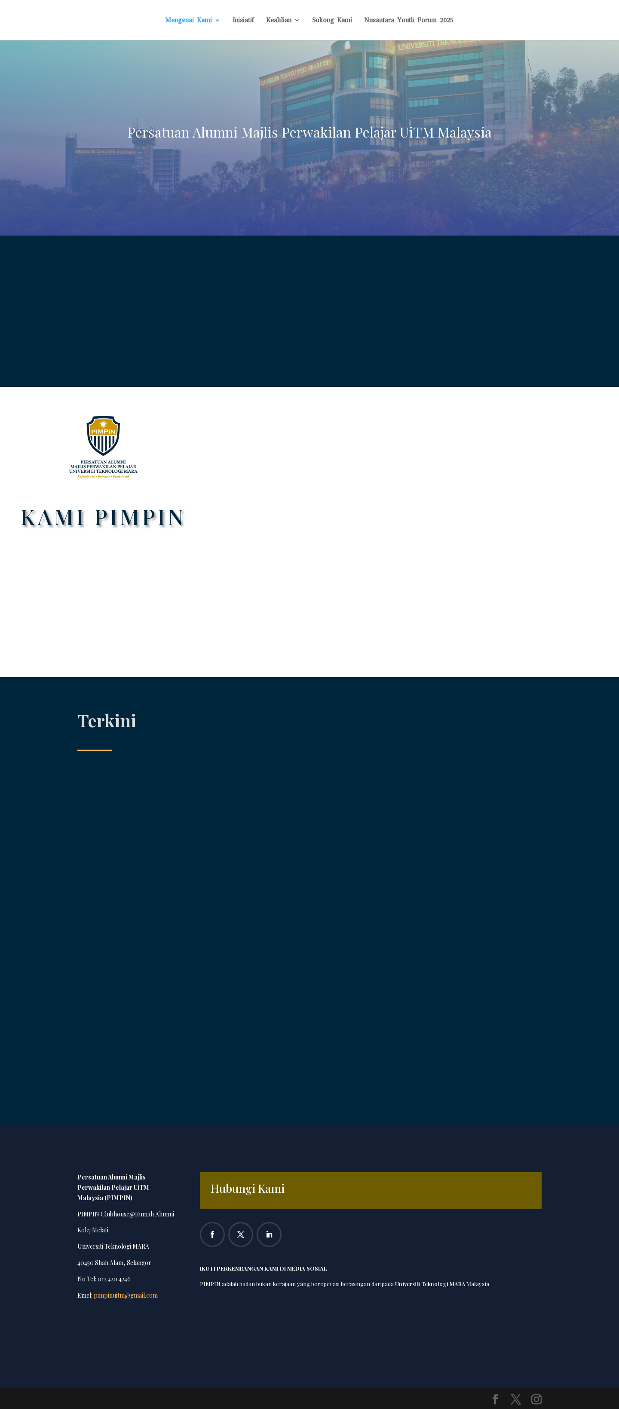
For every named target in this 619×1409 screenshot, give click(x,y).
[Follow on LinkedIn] (269, 1234)
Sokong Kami (332, 21)
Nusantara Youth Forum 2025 (409, 21)
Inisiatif (243, 21)
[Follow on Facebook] (212, 1234)
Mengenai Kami (188, 21)
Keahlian (278, 21)
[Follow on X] (240, 1234)
